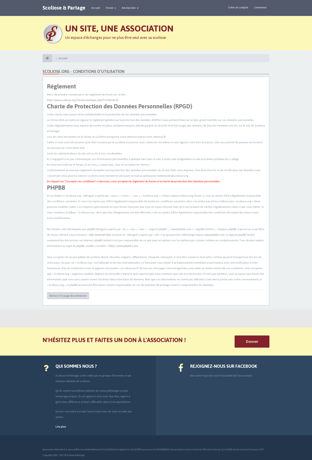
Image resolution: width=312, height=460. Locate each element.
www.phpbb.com (214, 234)
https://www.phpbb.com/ (123, 246)
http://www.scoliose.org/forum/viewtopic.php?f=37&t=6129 (82, 100)
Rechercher (130, 8)
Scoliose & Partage (64, 8)
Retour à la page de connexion (68, 295)
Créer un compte (238, 7)
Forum (111, 8)
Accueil (95, 8)
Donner (252, 341)
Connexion (260, 7)
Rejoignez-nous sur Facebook (223, 366)
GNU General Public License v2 (107, 234)
